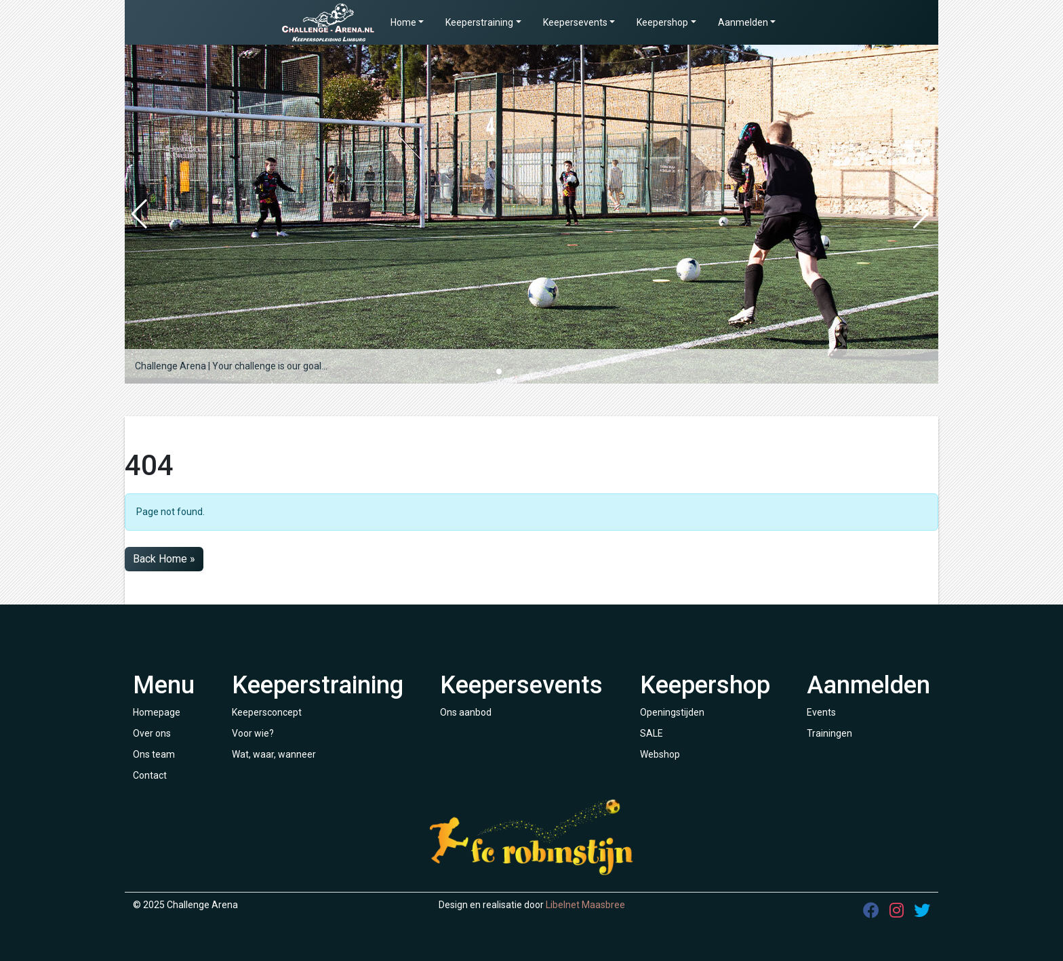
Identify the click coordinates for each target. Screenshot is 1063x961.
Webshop (660, 754)
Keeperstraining (479, 22)
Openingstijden (672, 712)
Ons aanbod (466, 712)
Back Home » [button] (164, 558)
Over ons (152, 733)
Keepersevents (575, 22)
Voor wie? (253, 733)
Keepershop (662, 22)
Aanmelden (743, 22)
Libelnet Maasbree (585, 904)
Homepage (156, 712)
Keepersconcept (267, 712)
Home (403, 22)
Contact (150, 775)
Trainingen (829, 733)
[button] (499, 371)
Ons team (154, 754)
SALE (651, 733)
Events (821, 712)
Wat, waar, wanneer (274, 754)
